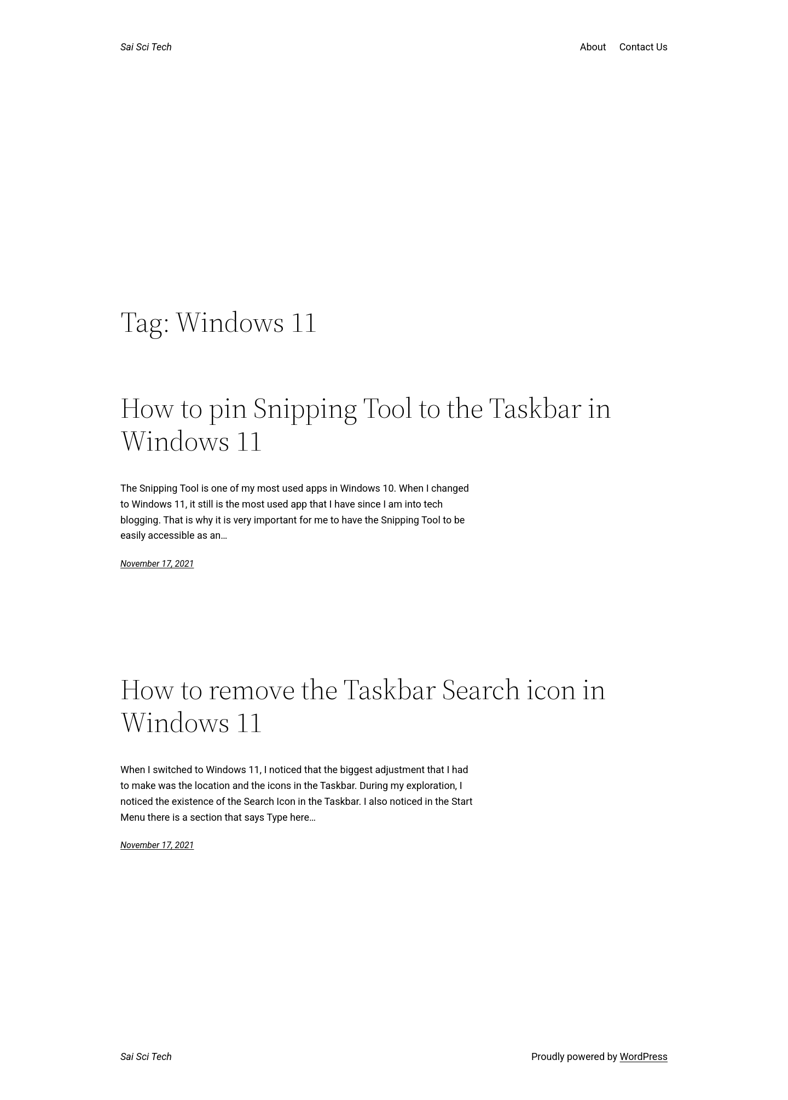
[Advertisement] (394, 215)
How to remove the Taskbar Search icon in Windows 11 (363, 706)
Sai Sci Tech (146, 47)
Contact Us (643, 47)
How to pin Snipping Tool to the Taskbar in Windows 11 (365, 424)
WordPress (644, 1056)
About (593, 47)
